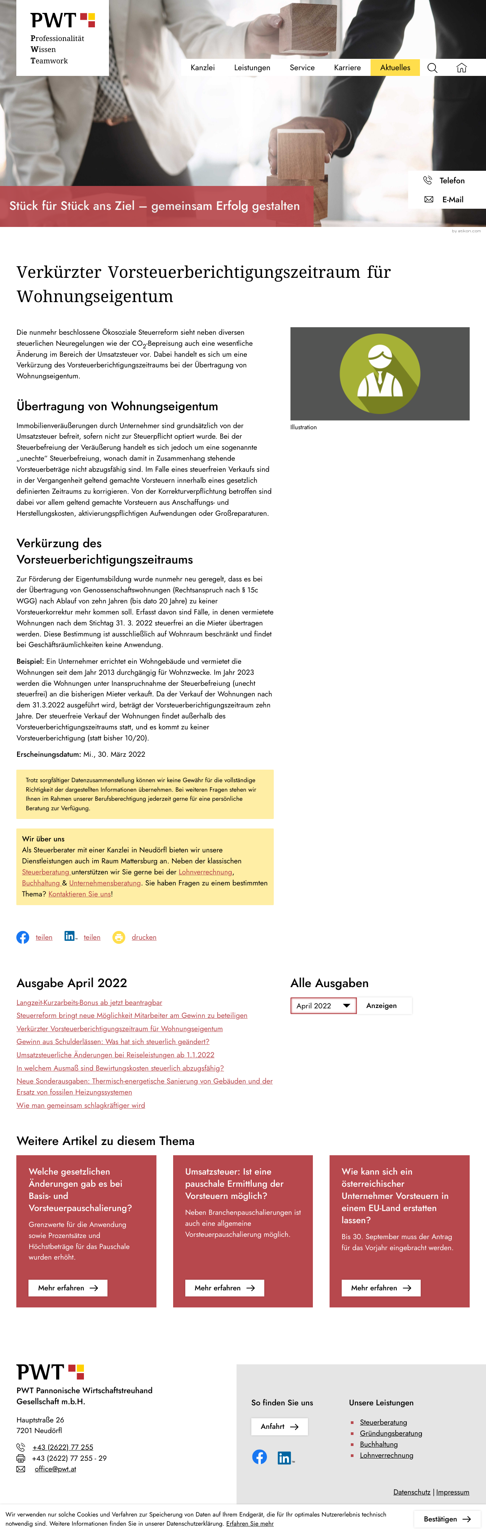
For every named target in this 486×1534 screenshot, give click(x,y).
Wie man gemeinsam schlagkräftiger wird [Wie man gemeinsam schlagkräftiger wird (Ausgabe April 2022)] (80, 1105)
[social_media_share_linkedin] (88, 937)
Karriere (347, 67)
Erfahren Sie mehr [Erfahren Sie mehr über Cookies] (250, 1523)
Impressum (453, 1492)
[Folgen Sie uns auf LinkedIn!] (286, 1460)
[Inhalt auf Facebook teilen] (40, 937)
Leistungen (252, 67)
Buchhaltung (42, 883)
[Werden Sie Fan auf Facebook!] (261, 1458)
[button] (447, 180)
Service (302, 67)
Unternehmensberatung (105, 883)
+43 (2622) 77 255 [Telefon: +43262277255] (63, 1447)
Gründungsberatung (391, 1433)
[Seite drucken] (140, 937)
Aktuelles (395, 67)
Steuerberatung (46, 872)
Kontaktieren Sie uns (80, 894)
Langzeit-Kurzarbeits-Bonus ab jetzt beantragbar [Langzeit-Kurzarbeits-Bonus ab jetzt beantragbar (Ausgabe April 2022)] (89, 1002)
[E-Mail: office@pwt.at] (447, 199)
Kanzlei (203, 67)
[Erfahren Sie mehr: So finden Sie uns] (279, 1426)
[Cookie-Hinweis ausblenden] (447, 1519)
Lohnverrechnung (205, 872)
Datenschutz (412, 1492)
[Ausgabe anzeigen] (384, 1005)
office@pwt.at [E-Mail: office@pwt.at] (55, 1469)
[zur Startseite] (62, 40)
